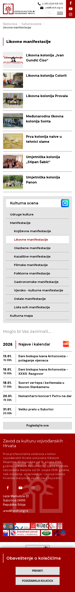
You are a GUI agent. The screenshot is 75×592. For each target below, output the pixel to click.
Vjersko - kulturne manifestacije (38, 290)
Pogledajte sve (37, 425)
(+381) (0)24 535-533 (50, 4)
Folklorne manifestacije (32, 273)
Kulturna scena (31, 24)
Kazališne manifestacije (32, 256)
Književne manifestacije (32, 231)
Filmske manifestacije (31, 265)
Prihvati (37, 571)
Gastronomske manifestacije (36, 282)
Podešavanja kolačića (37, 581)
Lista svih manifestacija (32, 307)
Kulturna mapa (21, 316)
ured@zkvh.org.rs (15, 511)
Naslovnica (10, 24)
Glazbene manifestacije (32, 248)
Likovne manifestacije (17, 27)
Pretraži (49, 13)
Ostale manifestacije (30, 299)
